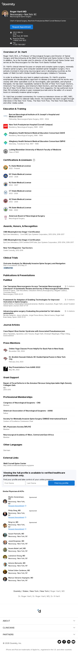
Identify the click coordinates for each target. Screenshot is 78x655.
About (39, 621)
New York (28, 14)
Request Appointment (21, 27)
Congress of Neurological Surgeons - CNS (21, 403)
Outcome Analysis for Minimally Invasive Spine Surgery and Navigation (34, 263)
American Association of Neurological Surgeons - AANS (28, 411)
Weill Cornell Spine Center (14, 463)
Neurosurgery (16, 14)
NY (35, 14)
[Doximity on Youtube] (73, 642)
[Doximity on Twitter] (59, 642)
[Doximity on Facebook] (64, 642)
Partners (39, 634)
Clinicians (39, 628)
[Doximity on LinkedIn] (69, 642)
